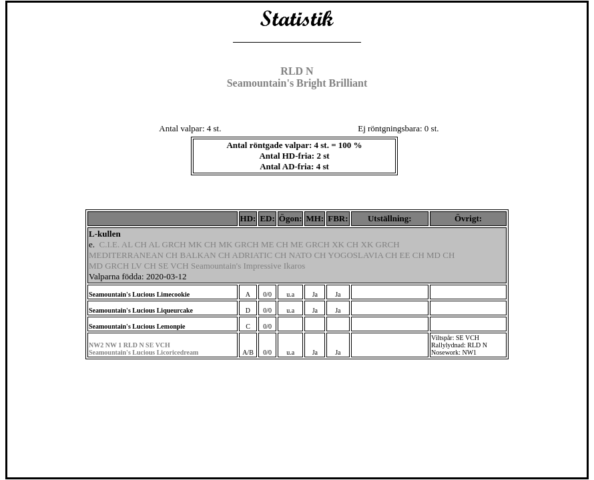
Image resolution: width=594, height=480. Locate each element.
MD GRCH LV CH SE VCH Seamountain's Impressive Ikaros (197, 266)
